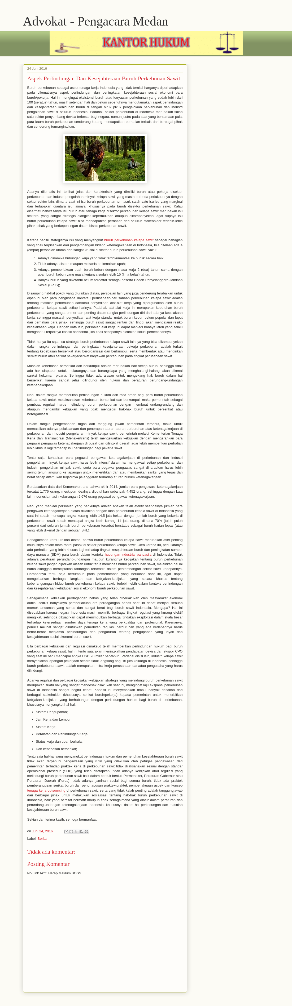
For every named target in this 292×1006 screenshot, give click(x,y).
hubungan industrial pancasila (128, 554)
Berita (42, 839)
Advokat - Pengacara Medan (95, 21)
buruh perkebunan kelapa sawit (129, 240)
